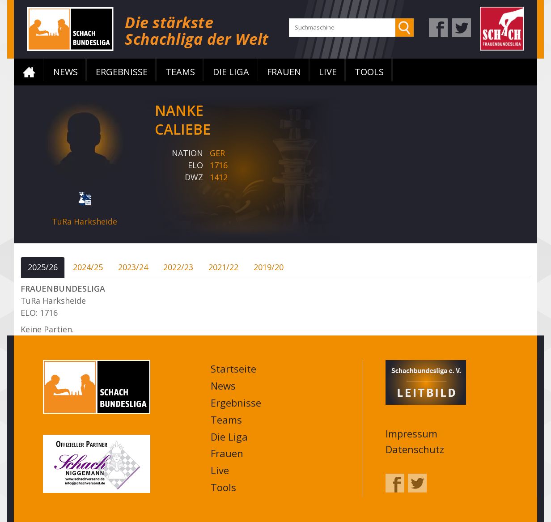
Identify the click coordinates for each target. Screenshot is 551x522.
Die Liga (231, 72)
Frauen (284, 72)
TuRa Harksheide (84, 221)
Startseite (29, 72)
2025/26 (43, 267)
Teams (180, 72)
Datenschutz (415, 449)
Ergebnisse (122, 72)
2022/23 (178, 267)
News (65, 72)
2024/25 (88, 267)
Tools (369, 72)
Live (328, 72)
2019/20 (269, 267)
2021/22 (223, 267)
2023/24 (133, 267)
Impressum (411, 433)
